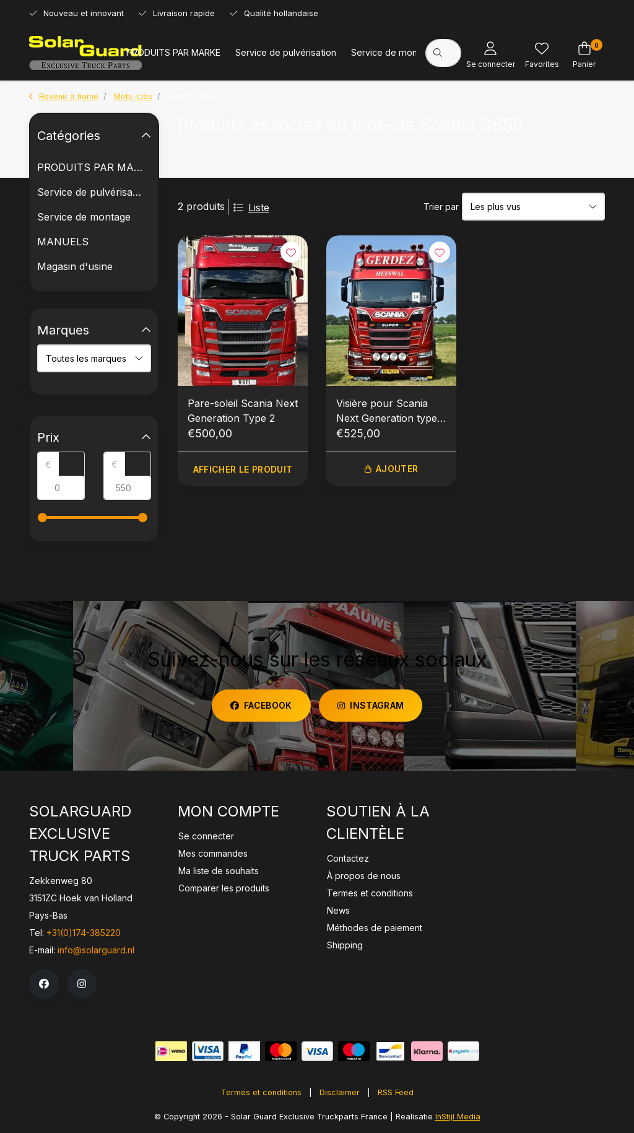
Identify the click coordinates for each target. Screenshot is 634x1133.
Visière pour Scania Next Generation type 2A (386, 411)
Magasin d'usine (75, 266)
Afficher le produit (243, 469)
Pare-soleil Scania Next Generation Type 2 (243, 410)
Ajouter (391, 469)
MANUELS (63, 241)
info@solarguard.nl (96, 950)
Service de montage (393, 52)
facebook (261, 705)
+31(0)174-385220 (83, 932)
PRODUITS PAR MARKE (173, 52)
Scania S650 (192, 96)
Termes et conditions (261, 1092)
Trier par (441, 206)
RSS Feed (396, 1092)
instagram (370, 705)
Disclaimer (339, 1092)
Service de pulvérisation (285, 52)
